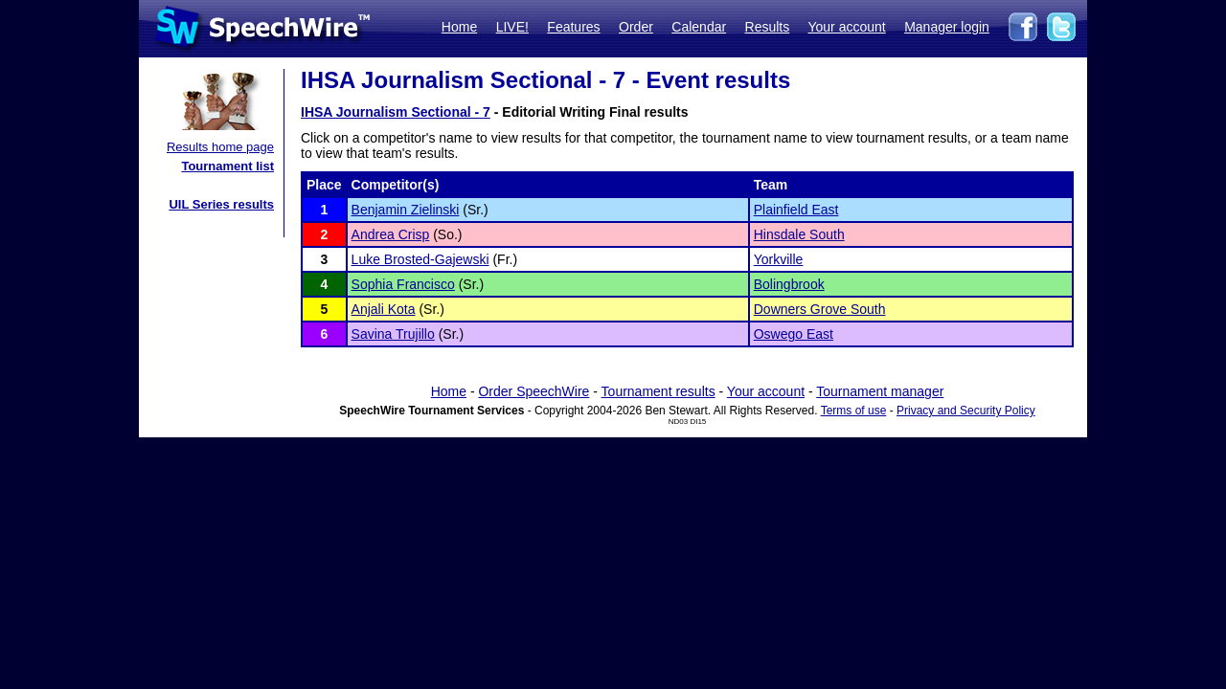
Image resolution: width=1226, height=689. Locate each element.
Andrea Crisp (391, 234)
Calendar (698, 26)
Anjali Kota (384, 309)
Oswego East (793, 334)
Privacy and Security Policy (966, 410)
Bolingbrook (789, 284)
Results (767, 26)
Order (636, 26)
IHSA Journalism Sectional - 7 (395, 112)
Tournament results (658, 391)
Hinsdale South (799, 234)
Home (459, 26)
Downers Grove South (820, 309)
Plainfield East (796, 209)
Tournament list (227, 166)
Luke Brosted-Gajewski (420, 259)
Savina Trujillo (393, 334)
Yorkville (779, 259)
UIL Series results (221, 204)
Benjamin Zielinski (406, 209)
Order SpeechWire (533, 391)
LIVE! (512, 26)
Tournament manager (879, 391)
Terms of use (854, 410)
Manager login (946, 26)
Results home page (220, 147)
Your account (846, 26)
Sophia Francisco (403, 284)
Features (573, 26)
